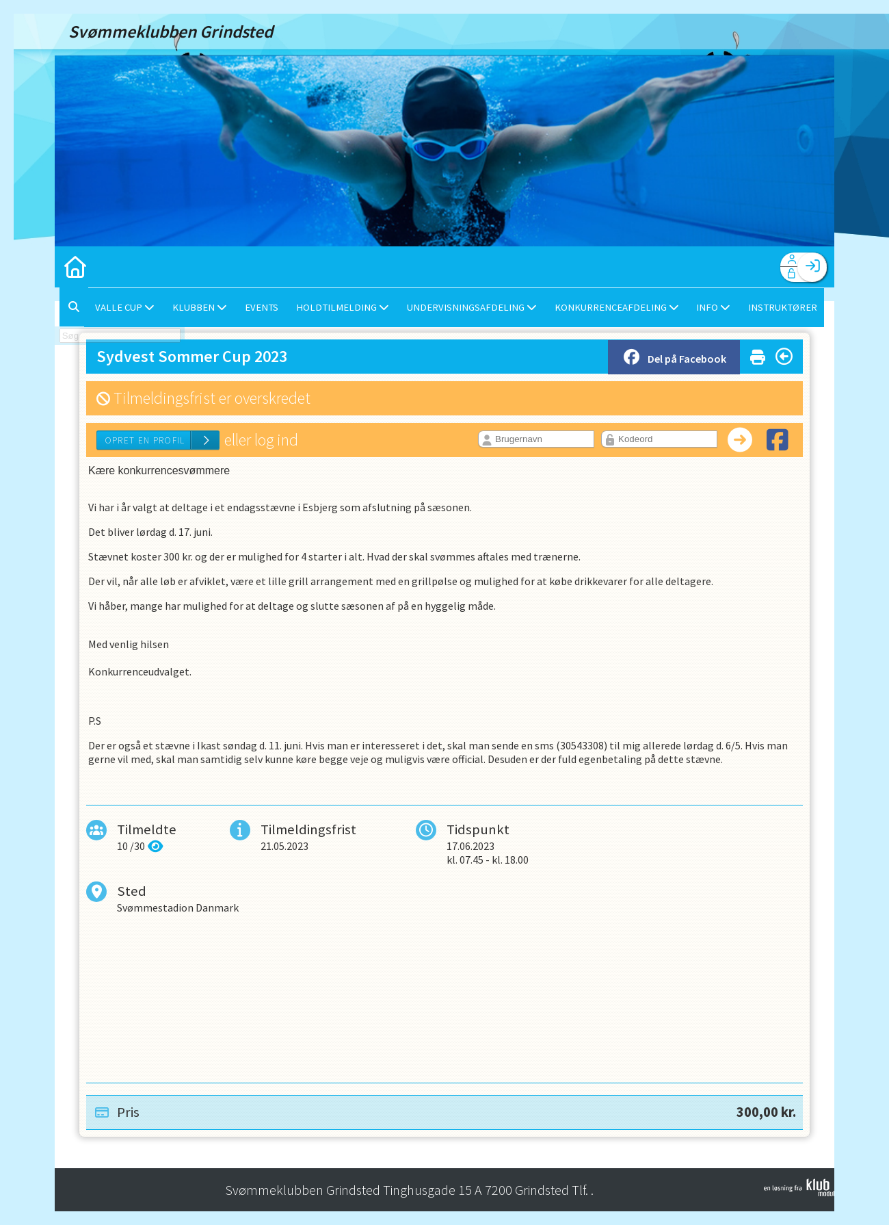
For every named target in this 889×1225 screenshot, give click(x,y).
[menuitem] (75, 266)
